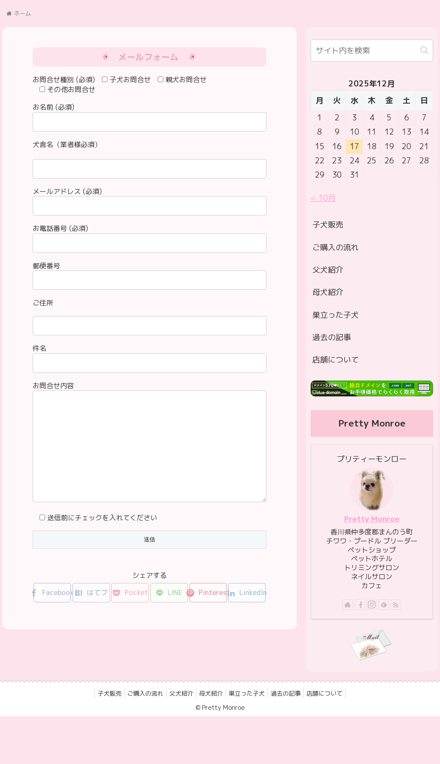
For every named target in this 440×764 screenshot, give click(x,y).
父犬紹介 (327, 269)
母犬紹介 (327, 292)
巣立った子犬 (335, 315)
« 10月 (323, 198)
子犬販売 (327, 224)
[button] (424, 50)
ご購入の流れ (335, 247)
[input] (372, 50)
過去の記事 (331, 337)
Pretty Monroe (372, 518)
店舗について (335, 359)
